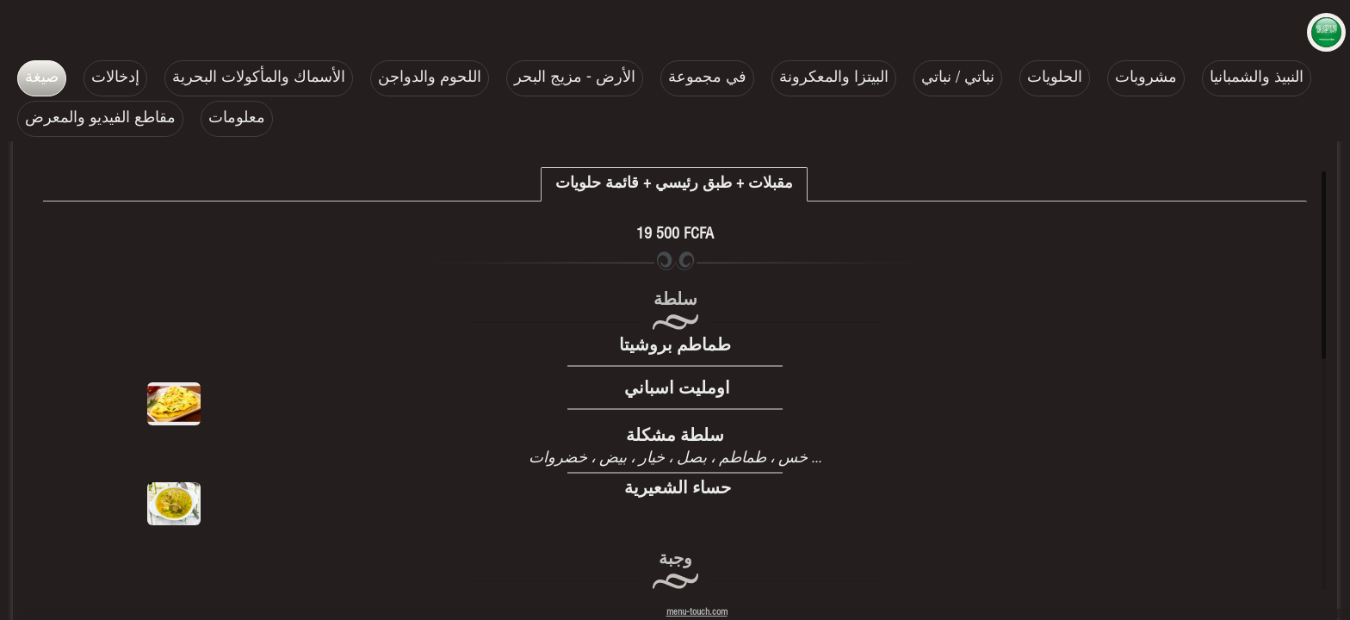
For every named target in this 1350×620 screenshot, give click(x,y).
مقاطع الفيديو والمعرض (100, 119)
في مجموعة (707, 78)
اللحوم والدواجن (429, 78)
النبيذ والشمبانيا (1257, 78)
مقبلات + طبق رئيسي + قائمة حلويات (674, 184)
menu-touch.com (697, 612)
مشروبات (1146, 78)
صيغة (42, 78)
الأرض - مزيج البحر (574, 78)
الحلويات (1054, 78)
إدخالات (115, 78)
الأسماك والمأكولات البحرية (258, 78)
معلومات (236, 119)
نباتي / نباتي (957, 78)
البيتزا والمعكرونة (834, 78)
